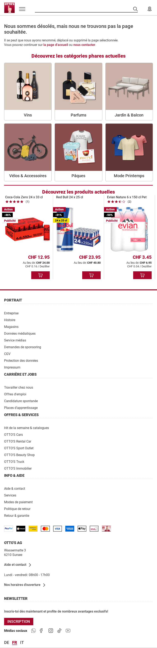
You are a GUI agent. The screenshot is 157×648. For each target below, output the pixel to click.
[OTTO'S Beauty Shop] (19, 455)
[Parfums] (78, 91)
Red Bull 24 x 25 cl (69, 197)
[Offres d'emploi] (15, 394)
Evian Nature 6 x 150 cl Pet (127, 197)
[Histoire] (9, 320)
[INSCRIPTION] (18, 621)
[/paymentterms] (8, 529)
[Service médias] (15, 340)
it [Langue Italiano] (22, 642)
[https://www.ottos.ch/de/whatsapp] (33, 630)
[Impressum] (12, 367)
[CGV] (7, 353)
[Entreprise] (11, 313)
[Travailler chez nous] (18, 387)
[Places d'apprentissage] (21, 407)
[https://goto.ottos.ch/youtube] (68, 630)
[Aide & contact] (14, 488)
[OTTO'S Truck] (14, 461)
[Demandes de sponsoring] (22, 347)
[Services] (10, 495)
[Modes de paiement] (18, 502)
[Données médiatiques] (20, 333)
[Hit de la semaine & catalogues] (26, 428)
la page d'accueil (55, 45)
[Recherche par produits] (86, 9)
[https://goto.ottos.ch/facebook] (42, 630)
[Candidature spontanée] (21, 401)
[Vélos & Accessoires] (28, 152)
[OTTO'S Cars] (13, 434)
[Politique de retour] (17, 509)
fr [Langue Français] (14, 642)
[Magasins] (11, 326)
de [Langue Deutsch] (6, 642)
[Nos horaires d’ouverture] (25, 585)
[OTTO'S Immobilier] (18, 468)
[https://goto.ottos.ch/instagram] (50, 630)
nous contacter (84, 45)
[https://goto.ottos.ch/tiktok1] (59, 630)
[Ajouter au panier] (40, 275)
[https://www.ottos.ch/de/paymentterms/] (82, 529)
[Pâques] (78, 152)
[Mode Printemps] (129, 152)
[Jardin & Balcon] (129, 91)
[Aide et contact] (18, 565)
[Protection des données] (21, 360)
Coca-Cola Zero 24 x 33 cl (24, 197)
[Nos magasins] (149, 9)
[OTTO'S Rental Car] (17, 441)
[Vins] (28, 91)
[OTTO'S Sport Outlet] (18, 448)
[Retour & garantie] (16, 515)
